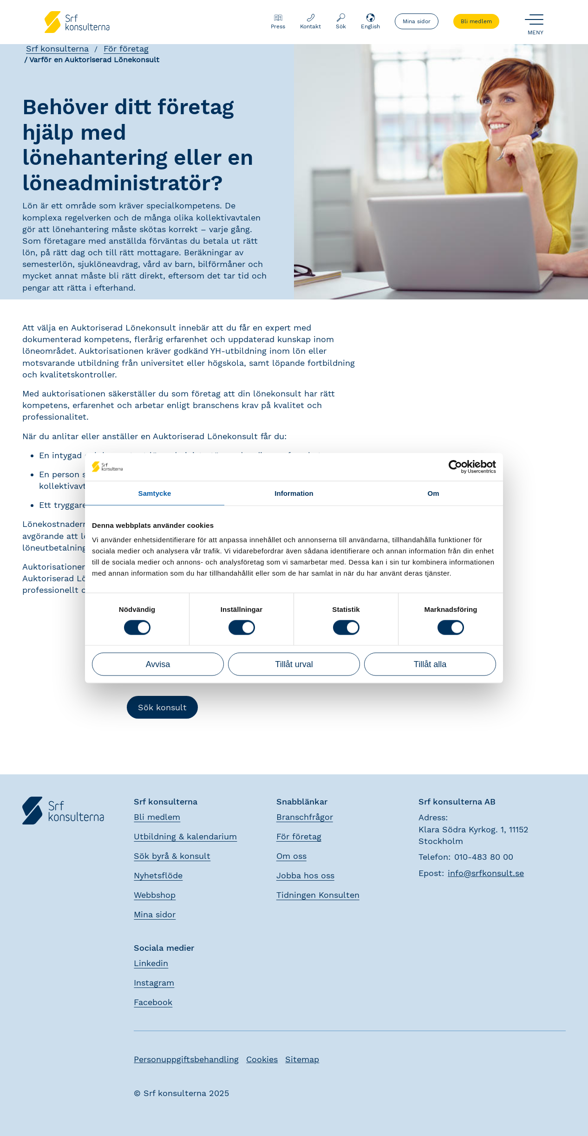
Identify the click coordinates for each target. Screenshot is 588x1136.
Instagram (154, 982)
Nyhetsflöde (158, 875)
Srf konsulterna (57, 48)
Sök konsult (162, 707)
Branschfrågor (304, 817)
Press (278, 21)
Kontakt (310, 21)
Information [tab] (294, 493)
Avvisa (158, 664)
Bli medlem (476, 21)
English (370, 21)
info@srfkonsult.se (486, 873)
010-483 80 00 (483, 857)
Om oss (291, 856)
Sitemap (302, 1059)
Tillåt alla (430, 664)
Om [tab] (433, 493)
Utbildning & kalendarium (185, 836)
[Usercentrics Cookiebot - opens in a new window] (455, 467)
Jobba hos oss (305, 875)
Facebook (153, 1002)
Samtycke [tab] (154, 493)
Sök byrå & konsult (172, 856)
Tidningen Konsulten (317, 895)
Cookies (262, 1059)
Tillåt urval (294, 664)
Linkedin (151, 963)
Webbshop (155, 895)
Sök (341, 21)
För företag (126, 48)
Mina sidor (417, 21)
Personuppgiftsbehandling (186, 1059)
